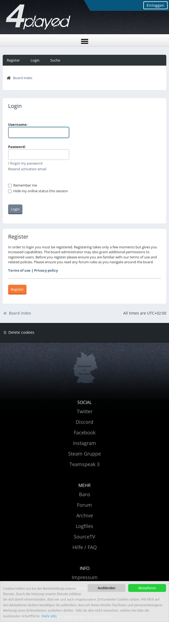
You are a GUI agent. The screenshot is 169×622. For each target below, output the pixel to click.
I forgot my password (25, 163)
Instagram (84, 443)
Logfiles (84, 526)
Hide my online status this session (38, 190)
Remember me (22, 185)
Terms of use (19, 270)
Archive (84, 515)
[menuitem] (18, 332)
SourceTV (84, 536)
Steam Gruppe (84, 453)
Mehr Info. (49, 616)
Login (35, 60)
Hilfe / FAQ (84, 547)
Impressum (85, 577)
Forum (84, 505)
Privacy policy (46, 270)
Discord (84, 422)
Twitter (84, 411)
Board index (22, 77)
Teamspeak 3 (84, 464)
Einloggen (155, 5)
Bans (84, 494)
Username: (18, 124)
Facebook (84, 432)
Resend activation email (27, 168)
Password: (17, 146)
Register (13, 60)
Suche (55, 60)
